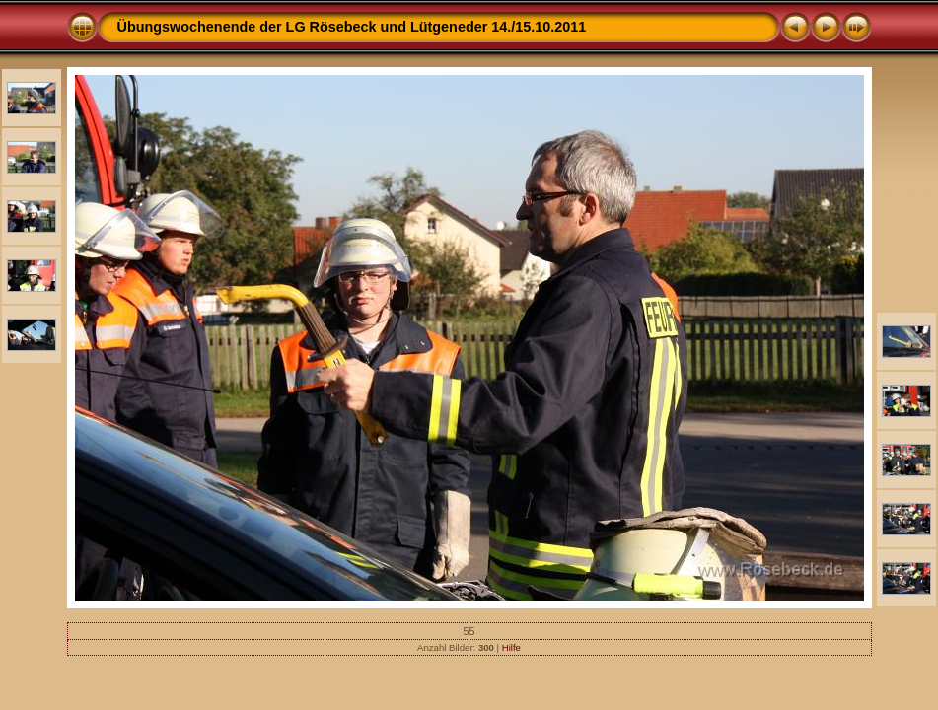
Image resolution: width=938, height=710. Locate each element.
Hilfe (511, 647)
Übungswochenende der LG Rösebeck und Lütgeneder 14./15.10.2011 (352, 27)
